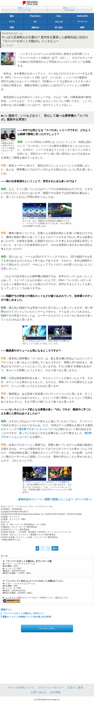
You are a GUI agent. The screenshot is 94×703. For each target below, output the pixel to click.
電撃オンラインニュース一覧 (24, 9)
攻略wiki (35, 27)
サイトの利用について (21, 687)
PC (35, 22)
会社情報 (55, 692)
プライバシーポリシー (51, 687)
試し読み (59, 27)
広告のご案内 (75, 687)
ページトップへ (47, 628)
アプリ (12, 22)
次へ (55, 548)
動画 (82, 27)
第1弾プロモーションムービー (37, 429)
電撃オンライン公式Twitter (70, 9)
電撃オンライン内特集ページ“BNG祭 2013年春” (27, 616)
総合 (12, 16)
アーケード (82, 22)
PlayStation (35, 16)
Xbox (58, 16)
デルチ (9, 45)
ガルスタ (59, 22)
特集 (12, 27)
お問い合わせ (39, 692)
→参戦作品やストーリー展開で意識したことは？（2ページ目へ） (54, 499)
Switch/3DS (82, 16)
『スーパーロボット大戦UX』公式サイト (23, 613)
